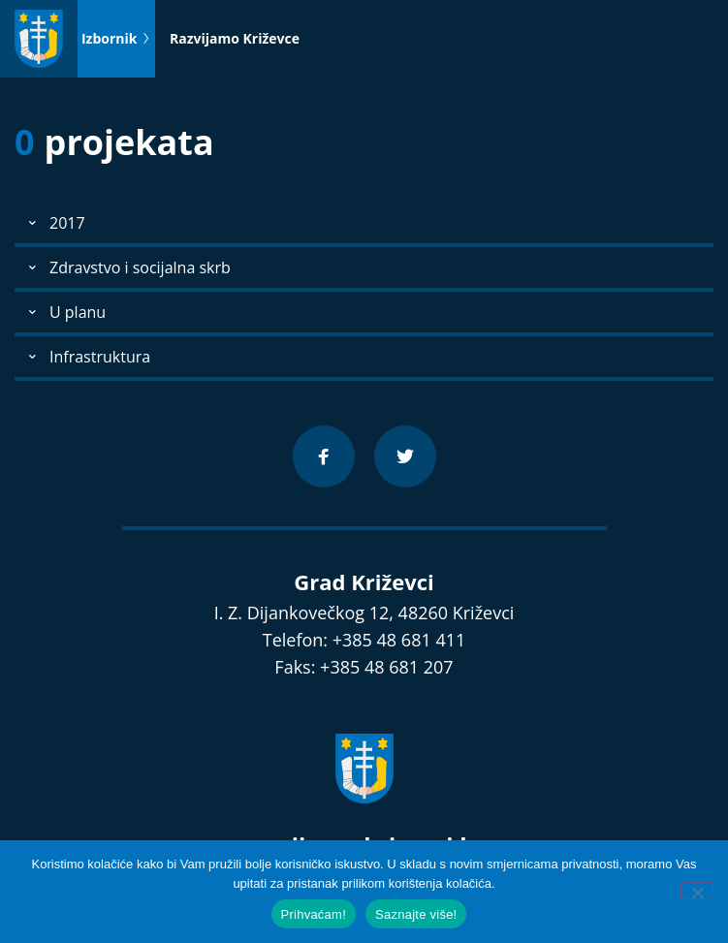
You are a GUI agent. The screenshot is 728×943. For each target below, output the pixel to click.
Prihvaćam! (314, 914)
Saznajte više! (416, 914)
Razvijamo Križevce (235, 38)
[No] (697, 890)
